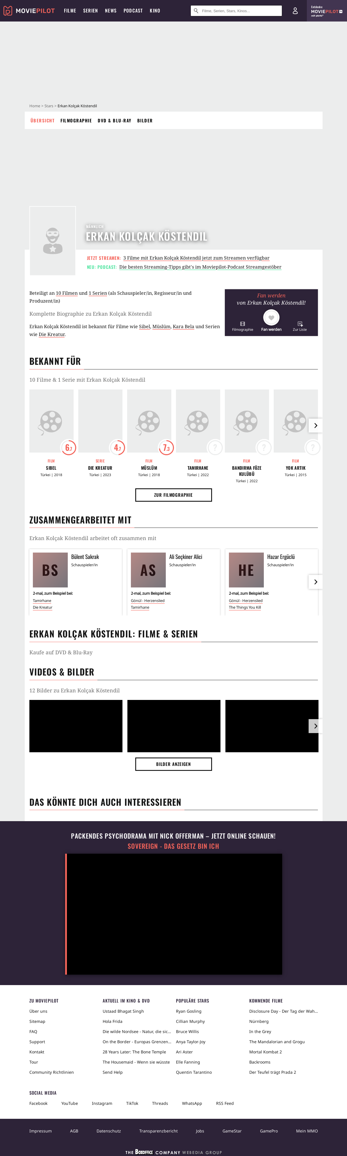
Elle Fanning (188, 1062)
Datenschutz (109, 1131)
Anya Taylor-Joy (190, 1041)
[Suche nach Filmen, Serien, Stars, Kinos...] (236, 10)
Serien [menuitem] (90, 10)
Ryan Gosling (189, 1011)
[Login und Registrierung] (295, 10)
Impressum (40, 1131)
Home (34, 105)
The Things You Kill (245, 607)
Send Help (113, 1072)
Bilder (145, 120)
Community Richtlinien (51, 1072)
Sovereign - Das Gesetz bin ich (173, 846)
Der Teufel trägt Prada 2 (272, 1072)
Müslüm (161, 326)
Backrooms (260, 1062)
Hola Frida (112, 1021)
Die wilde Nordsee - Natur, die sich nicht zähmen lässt (137, 1031)
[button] (242, 326)
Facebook (38, 1103)
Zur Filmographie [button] (173, 495)
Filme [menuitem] (70, 10)
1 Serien (98, 293)
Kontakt (36, 1052)
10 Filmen (67, 293)
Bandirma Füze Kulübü (246, 471)
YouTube (69, 1103)
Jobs (200, 1131)
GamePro (269, 1131)
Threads (160, 1103)
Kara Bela (183, 326)
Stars (49, 105)
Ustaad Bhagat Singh (123, 1011)
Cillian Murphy (190, 1021)
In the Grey (260, 1031)
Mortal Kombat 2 (265, 1052)
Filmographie (76, 120)
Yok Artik (295, 468)
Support (37, 1041)
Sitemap (37, 1021)
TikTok (132, 1103)
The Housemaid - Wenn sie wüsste (136, 1062)
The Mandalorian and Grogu (277, 1041)
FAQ (33, 1031)
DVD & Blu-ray (114, 120)
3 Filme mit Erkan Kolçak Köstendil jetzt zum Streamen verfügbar (196, 258)
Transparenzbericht (158, 1131)
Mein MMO (307, 1131)
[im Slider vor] (316, 426)
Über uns (38, 1011)
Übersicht (43, 120)
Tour (33, 1062)
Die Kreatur (52, 334)
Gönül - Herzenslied (148, 600)
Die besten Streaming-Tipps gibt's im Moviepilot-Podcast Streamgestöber (200, 267)
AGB (74, 1131)
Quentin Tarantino (194, 1072)
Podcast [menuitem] (133, 10)
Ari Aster (184, 1052)
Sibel (144, 326)
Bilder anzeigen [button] (173, 764)
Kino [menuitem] (155, 10)
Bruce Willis (187, 1031)
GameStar (232, 1131)
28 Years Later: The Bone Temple (134, 1052)
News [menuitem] (111, 10)
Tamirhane (198, 468)
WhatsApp (192, 1103)
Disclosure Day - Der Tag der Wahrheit (283, 1011)
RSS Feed (225, 1103)
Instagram (102, 1103)
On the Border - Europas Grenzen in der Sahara (137, 1041)
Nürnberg (259, 1021)
